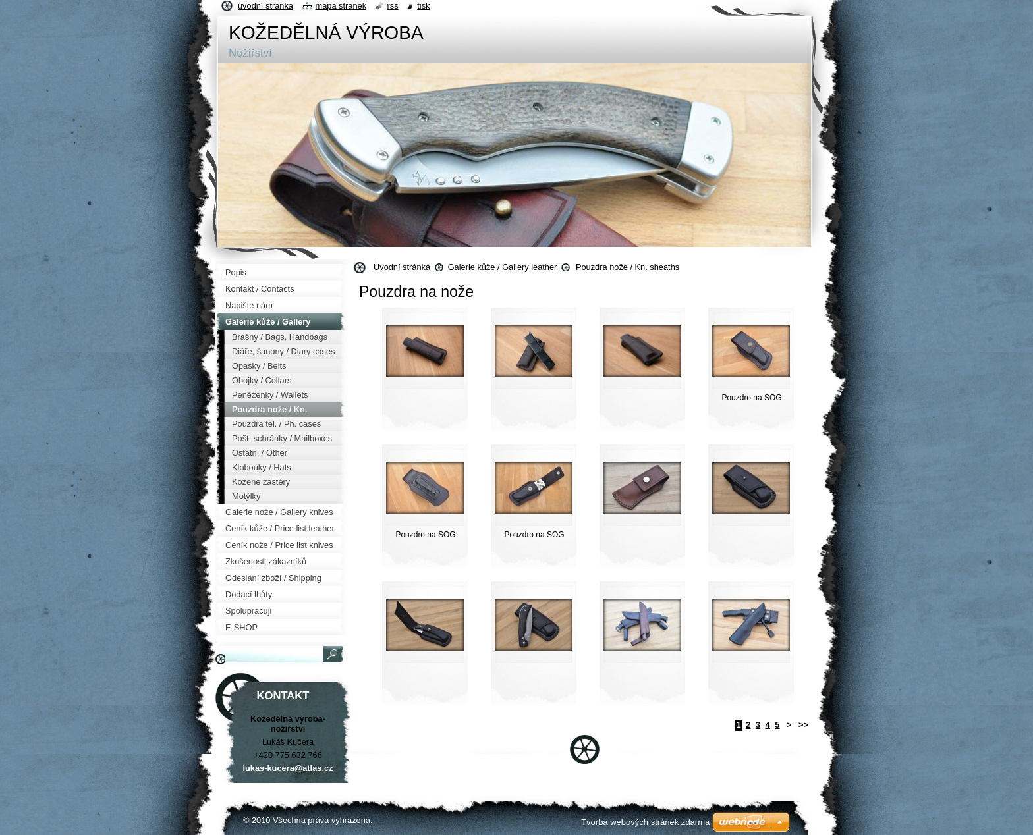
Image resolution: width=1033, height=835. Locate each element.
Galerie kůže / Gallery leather (502, 267)
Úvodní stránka (402, 267)
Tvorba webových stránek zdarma (645, 822)
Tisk (423, 6)
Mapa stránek (341, 6)
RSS (393, 6)
